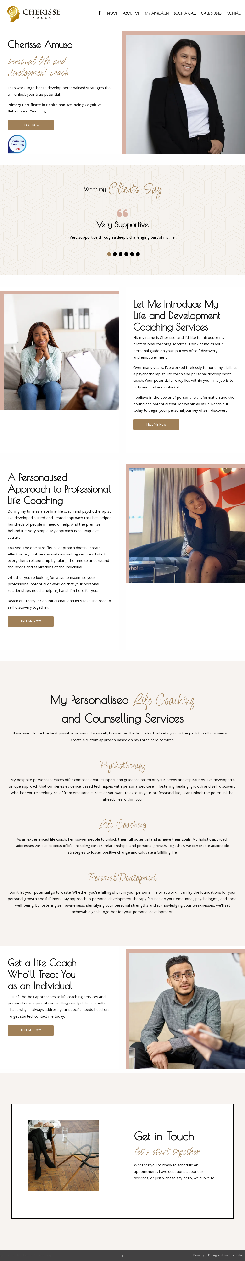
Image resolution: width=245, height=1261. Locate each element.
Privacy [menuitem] (198, 1255)
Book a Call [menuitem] (185, 13)
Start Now (30, 125)
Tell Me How (156, 424)
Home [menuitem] (112, 13)
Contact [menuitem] (234, 13)
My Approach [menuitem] (157, 13)
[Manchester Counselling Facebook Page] (122, 1255)
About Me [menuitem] (131, 13)
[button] (109, 254)
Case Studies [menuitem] (211, 13)
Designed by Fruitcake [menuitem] (225, 1255)
